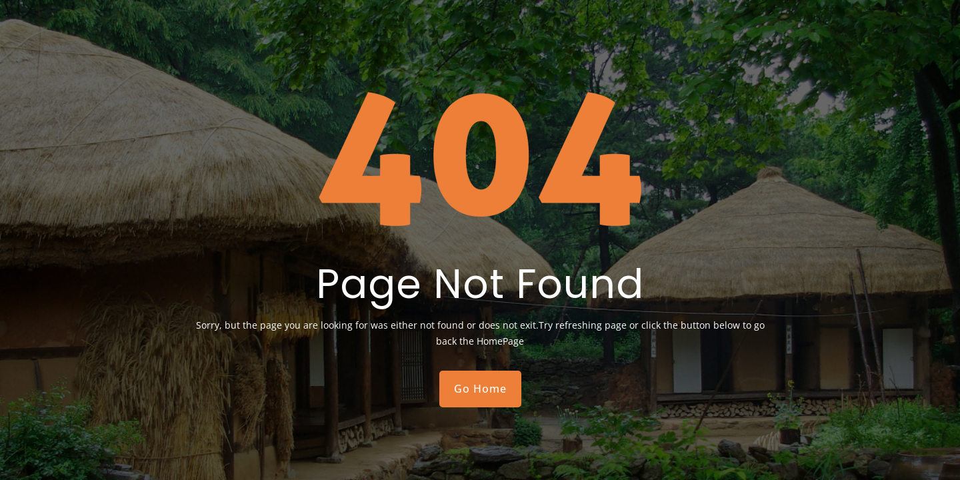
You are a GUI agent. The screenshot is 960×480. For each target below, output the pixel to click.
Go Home (480, 388)
